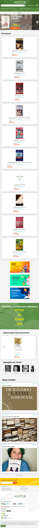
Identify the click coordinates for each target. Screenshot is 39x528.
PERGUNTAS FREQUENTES (6, 488)
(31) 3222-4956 (14, 10)
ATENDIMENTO (23, 486)
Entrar (27, 5)
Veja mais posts (19, 475)
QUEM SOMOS (4, 486)
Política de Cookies (24, 524)
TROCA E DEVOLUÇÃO (24, 488)
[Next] (37, 22)
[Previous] (2, 22)
